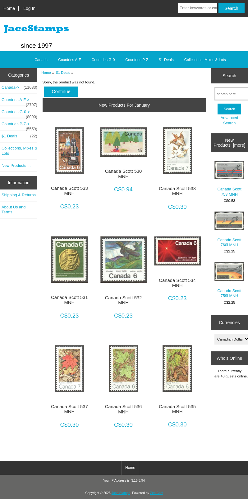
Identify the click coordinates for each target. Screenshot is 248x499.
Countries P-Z (136, 60)
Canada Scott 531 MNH (69, 300)
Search (229, 75)
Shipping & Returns (19, 195)
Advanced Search (229, 120)
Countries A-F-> (19, 101)
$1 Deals (63, 72)
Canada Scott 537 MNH (69, 409)
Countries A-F (69, 60)
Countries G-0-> (19, 113)
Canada (41, 60)
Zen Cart (156, 493)
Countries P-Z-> (19, 126)
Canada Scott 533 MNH (69, 191)
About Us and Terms (13, 209)
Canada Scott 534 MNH (177, 283)
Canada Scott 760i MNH (229, 229)
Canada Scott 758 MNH (229, 179)
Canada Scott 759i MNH (229, 280)
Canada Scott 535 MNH (177, 409)
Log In (29, 8)
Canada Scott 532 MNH (123, 300)
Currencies (229, 322)
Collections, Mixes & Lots (205, 60)
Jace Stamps (121, 493)
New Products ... (16, 165)
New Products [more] (229, 143)
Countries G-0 (103, 60)
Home (9, 8)
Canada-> (19, 87)
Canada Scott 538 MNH (177, 191)
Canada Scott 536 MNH (123, 409)
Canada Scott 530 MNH (123, 174)
